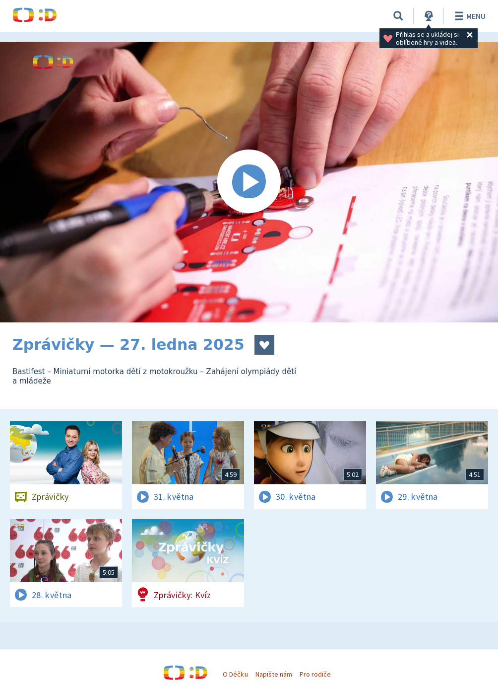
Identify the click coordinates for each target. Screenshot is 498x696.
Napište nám (273, 674)
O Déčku (235, 674)
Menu (468, 15)
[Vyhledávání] (398, 16)
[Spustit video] (249, 182)
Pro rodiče (315, 674)
